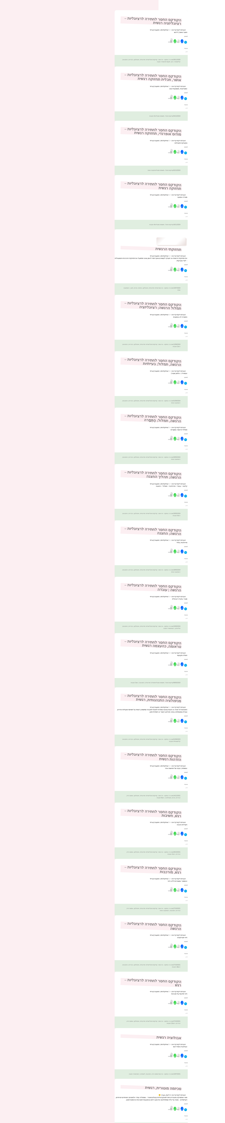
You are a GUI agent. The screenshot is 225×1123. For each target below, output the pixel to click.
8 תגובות (139, 797)
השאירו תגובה (141, 61)
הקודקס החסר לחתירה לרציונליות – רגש (132, 982)
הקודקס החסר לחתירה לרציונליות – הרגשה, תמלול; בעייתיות (132, 362)
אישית (119, 288)
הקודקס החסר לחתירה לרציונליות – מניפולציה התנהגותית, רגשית (132, 698)
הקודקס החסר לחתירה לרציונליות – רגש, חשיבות (132, 813)
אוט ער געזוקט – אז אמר (145, 59)
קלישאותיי (157, 61)
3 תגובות (113, 682)
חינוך (111, 288)
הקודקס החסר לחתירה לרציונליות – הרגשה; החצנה (132, 531)
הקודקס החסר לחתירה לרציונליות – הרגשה (132, 926)
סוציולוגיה (148, 797)
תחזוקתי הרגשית (148, 249)
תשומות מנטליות (139, 116)
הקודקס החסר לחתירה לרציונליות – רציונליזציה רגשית (132, 21)
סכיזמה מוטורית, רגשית (143, 1088)
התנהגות (104, 59)
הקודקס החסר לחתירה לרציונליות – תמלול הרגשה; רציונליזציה (132, 305)
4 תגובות (131, 224)
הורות (115, 288)
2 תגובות (131, 116)
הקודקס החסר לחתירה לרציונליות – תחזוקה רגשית (132, 186)
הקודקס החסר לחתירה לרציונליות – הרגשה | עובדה (132, 587)
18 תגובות (155, 967)
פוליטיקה (157, 628)
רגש (152, 61)
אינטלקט (116, 59)
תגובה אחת (130, 170)
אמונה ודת (109, 795)
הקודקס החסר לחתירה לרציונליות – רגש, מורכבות (132, 869)
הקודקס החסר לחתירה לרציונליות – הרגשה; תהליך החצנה (132, 475)
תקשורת (147, 61)
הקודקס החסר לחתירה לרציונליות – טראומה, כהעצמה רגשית (132, 644)
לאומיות (122, 1074)
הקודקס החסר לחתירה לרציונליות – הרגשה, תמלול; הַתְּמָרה (132, 418)
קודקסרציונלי (133, 59)
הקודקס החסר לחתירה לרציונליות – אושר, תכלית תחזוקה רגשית (132, 77)
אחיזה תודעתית (124, 59)
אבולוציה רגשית (148, 1037)
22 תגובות (149, 1023)
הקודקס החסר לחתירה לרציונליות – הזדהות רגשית (132, 757)
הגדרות (110, 59)
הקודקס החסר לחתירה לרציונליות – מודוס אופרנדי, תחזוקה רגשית (132, 131)
